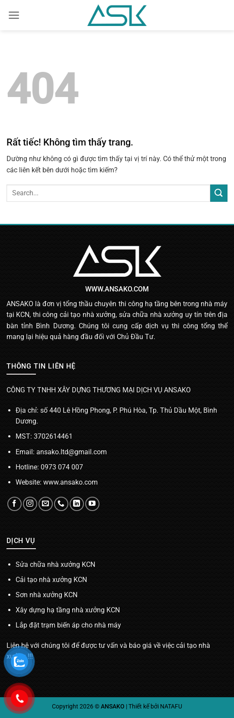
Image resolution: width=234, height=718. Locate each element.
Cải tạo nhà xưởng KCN (51, 580)
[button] (14, 15)
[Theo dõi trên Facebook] (14, 504)
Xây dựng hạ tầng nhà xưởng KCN (68, 610)
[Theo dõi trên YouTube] (92, 504)
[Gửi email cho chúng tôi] (45, 504)
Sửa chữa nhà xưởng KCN (55, 564)
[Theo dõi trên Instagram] (30, 504)
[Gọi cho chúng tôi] (61, 504)
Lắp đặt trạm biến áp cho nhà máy (68, 625)
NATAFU (171, 706)
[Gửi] (219, 192)
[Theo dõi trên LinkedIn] (77, 504)
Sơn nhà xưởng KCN (46, 595)
